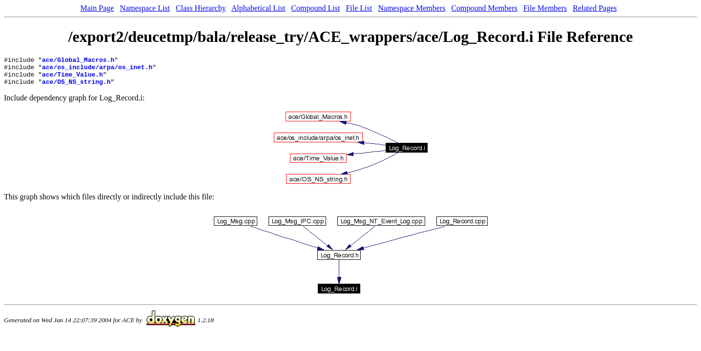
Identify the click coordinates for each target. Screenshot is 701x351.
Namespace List (145, 8)
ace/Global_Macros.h (78, 61)
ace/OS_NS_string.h (76, 87)
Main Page (97, 8)
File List (359, 8)
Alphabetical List (258, 8)
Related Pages (595, 8)
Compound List (315, 8)
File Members (545, 8)
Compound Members (484, 8)
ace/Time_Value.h (72, 78)
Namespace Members (411, 8)
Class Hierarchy (201, 8)
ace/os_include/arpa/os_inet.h (97, 69)
